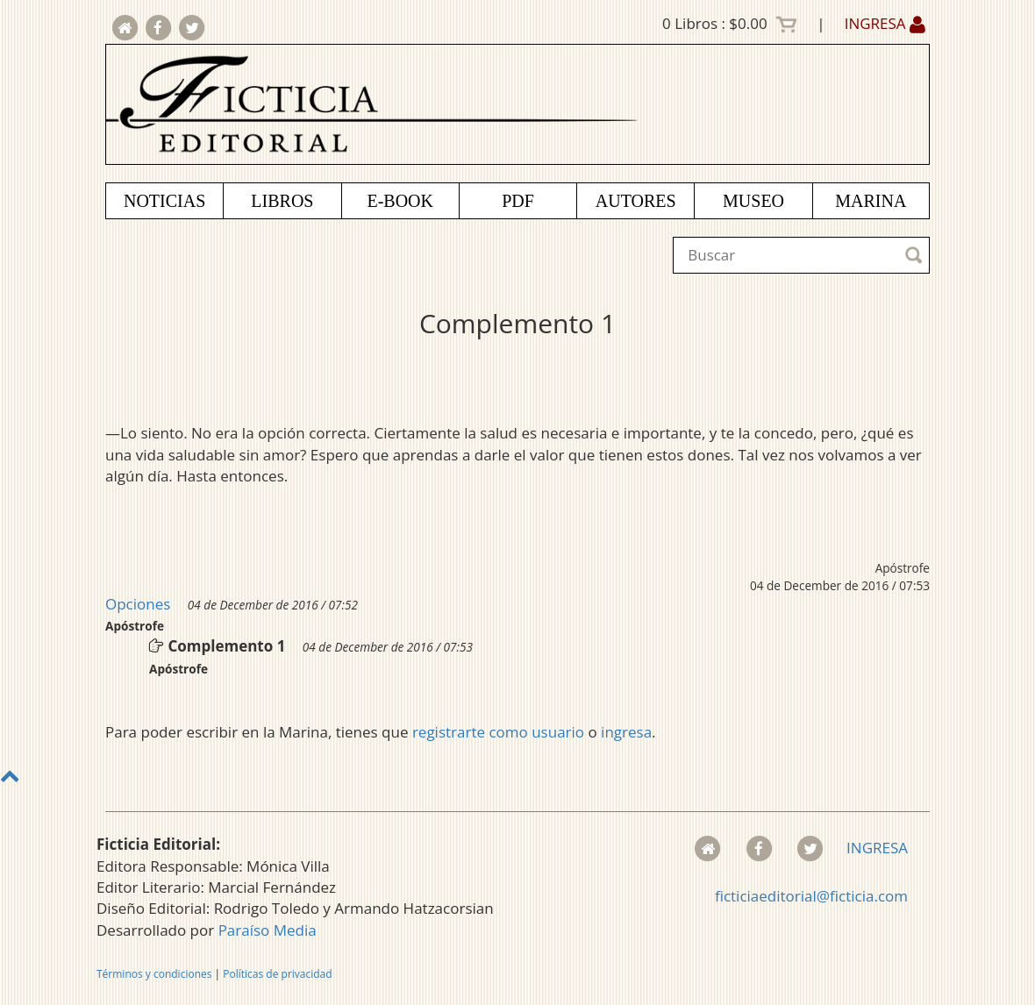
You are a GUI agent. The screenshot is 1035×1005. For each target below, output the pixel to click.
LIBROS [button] (282, 200)
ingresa (626, 732)
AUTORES (636, 200)
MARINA (870, 200)
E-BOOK (400, 200)
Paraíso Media (267, 930)
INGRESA (885, 23)
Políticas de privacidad (277, 973)
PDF (518, 200)
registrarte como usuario (498, 732)
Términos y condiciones (153, 973)
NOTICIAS (164, 200)
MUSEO (753, 200)
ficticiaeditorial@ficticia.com (811, 896)
